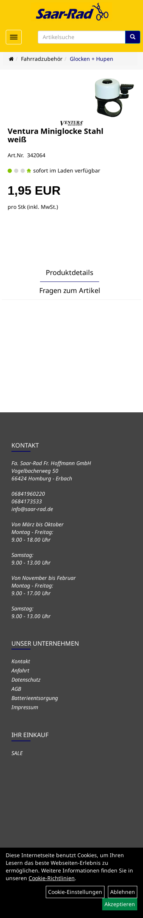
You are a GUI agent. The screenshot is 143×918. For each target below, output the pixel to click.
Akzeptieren (119, 904)
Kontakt (20, 661)
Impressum (24, 707)
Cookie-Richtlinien (52, 878)
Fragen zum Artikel (69, 290)
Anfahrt (20, 670)
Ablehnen (122, 891)
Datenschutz (25, 679)
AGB (16, 688)
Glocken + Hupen (91, 58)
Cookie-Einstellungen (75, 891)
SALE (16, 753)
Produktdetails (69, 272)
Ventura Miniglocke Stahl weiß (55, 135)
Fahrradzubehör (42, 58)
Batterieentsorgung (34, 698)
